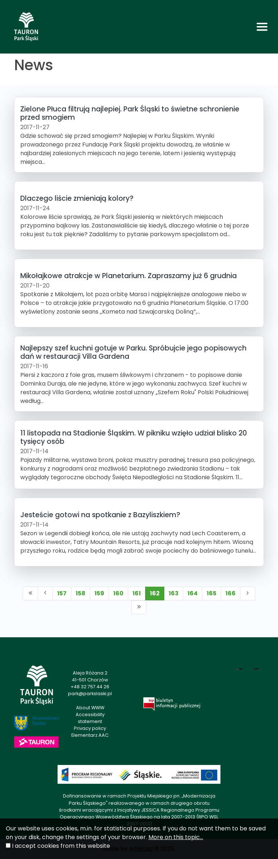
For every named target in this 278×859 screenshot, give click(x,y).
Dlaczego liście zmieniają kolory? (77, 198)
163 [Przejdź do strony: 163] (173, 593)
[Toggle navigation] (262, 26)
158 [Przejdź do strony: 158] (80, 593)
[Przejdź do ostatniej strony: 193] (139, 607)
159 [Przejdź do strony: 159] (99, 593)
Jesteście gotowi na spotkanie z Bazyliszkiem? (100, 515)
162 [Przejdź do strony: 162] (155, 593)
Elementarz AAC (90, 735)
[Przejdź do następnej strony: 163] (247, 593)
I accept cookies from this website (61, 846)
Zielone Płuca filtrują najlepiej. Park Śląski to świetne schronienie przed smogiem (129, 113)
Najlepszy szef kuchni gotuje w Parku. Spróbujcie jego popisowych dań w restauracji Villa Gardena (133, 352)
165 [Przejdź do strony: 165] (211, 593)
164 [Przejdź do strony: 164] (193, 593)
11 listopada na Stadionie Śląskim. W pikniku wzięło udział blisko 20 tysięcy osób (133, 437)
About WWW (90, 708)
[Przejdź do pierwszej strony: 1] (30, 593)
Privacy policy (90, 728)
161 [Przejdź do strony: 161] (136, 593)
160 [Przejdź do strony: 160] (118, 593)
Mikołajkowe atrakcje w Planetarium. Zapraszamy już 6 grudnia (128, 276)
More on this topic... (175, 837)
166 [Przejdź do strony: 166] (231, 593)
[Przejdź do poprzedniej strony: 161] (45, 593)
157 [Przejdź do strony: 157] (62, 593)
